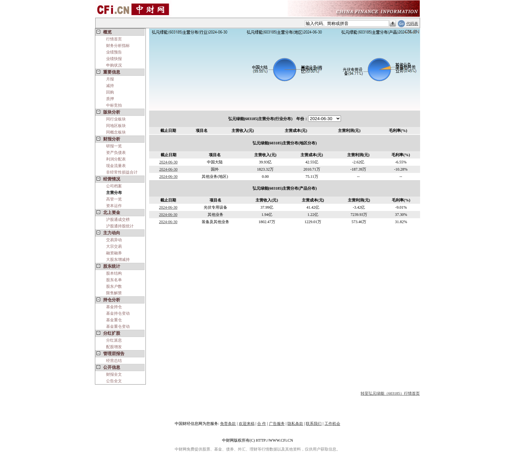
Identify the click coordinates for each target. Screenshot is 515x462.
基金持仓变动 (118, 313)
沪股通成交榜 (118, 219)
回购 (110, 92)
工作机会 (332, 423)
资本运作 (114, 205)
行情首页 (114, 39)
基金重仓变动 (118, 326)
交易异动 (114, 240)
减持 (110, 85)
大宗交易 (114, 246)
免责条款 (228, 423)
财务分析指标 (118, 45)
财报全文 (114, 374)
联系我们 (314, 423)
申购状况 (114, 65)
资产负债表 (116, 152)
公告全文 (114, 381)
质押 (110, 98)
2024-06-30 (168, 162)
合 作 (261, 423)
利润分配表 (116, 159)
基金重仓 (114, 320)
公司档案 (114, 186)
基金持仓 (114, 306)
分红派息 (114, 340)
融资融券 (114, 253)
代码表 (412, 23)
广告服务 (277, 423)
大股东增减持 (118, 259)
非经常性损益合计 (122, 172)
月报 (110, 79)
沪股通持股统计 (120, 226)
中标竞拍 (114, 105)
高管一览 (114, 199)
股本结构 (114, 273)
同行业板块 (116, 119)
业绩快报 (114, 58)
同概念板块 (116, 132)
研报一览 (114, 146)
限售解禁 (114, 293)
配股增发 (114, 347)
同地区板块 (116, 125)
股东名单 (114, 280)
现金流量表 (116, 165)
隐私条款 (295, 423)
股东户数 (114, 286)
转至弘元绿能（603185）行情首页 (390, 393)
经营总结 (114, 360)
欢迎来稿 (247, 423)
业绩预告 (114, 52)
